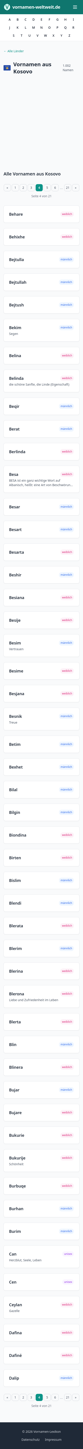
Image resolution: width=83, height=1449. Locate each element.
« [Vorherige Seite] (7, 187)
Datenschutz (30, 1439)
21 (67, 187)
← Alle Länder (14, 51)
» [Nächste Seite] (75, 187)
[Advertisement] (41, 123)
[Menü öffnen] (75, 7)
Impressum (53, 1439)
